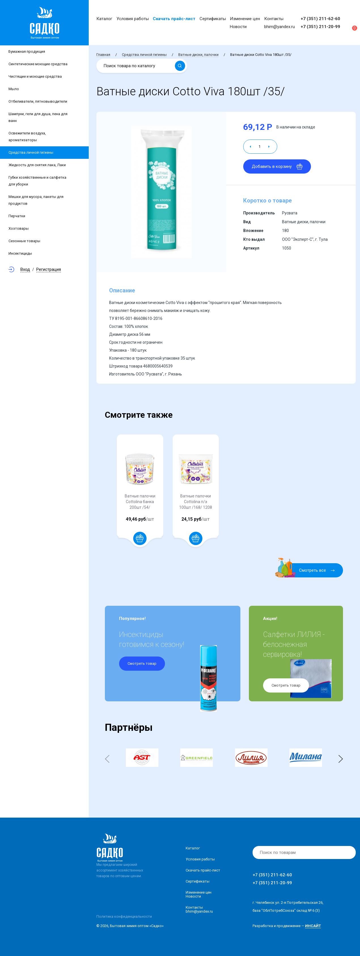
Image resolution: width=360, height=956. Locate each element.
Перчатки (17, 216)
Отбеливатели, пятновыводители (38, 101)
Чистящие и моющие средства (35, 76)
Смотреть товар (142, 663)
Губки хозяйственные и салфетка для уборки (37, 180)
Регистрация (48, 269)
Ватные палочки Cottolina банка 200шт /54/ (140, 502)
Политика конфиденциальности (124, 916)
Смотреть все (308, 570)
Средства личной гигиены (31, 152)
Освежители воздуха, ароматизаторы (27, 136)
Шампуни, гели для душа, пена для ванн (38, 117)
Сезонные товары (24, 241)
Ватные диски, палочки (198, 54)
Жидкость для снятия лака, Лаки (37, 165)
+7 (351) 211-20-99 (320, 26)
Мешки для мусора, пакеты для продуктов (36, 200)
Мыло (14, 89)
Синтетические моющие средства (38, 64)
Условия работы (133, 18)
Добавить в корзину (277, 166)
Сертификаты (213, 18)
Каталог (104, 18)
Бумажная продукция (27, 51)
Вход (25, 269)
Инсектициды (20, 253)
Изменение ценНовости (198, 894)
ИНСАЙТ (313, 926)
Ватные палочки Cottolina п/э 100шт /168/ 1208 (195, 502)
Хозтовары (19, 228)
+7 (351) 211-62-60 (320, 18)
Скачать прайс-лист (174, 18)
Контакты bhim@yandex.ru (199, 909)
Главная (103, 54)
